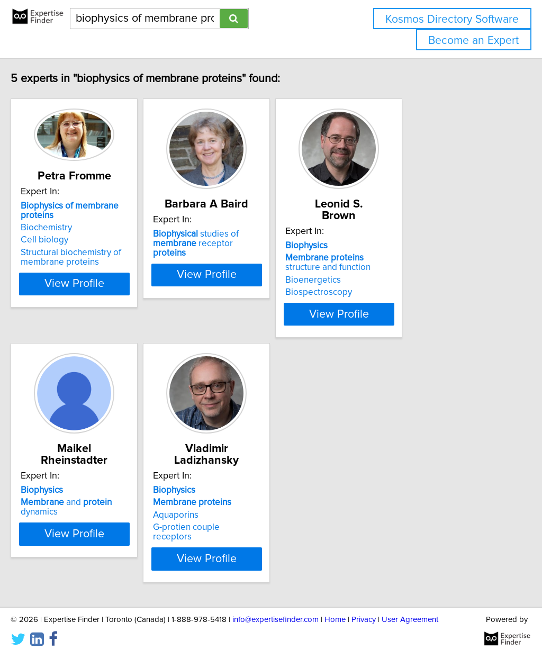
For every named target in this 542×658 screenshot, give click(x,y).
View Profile (110, 286)
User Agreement (410, 620)
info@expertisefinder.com (275, 620)
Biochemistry (68, 230)
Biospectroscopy (393, 292)
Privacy (363, 620)
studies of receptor (267, 250)
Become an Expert (473, 40)
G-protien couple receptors (255, 527)
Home (335, 620)
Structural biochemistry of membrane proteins (93, 259)
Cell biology (67, 242)
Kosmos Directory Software (452, 19)
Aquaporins (224, 515)
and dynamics (108, 502)
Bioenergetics (388, 280)
